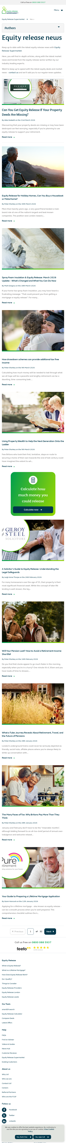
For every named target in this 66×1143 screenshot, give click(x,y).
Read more (7, 137)
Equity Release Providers (12, 988)
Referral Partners (9, 1092)
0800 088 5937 (38, 2)
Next (49, 931)
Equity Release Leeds (10, 997)
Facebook (9, 1110)
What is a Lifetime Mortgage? (13, 970)
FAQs (4, 1035)
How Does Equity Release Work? (15, 975)
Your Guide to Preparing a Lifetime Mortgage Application (31, 896)
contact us (13, 72)
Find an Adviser (8, 1040)
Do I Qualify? (7, 979)
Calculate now (33, 509)
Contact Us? (6, 1083)
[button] (33, 27)
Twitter (8, 1115)
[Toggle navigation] (58, 10)
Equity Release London (11, 992)
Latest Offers (7, 1023)
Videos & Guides (8, 1044)
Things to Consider (9, 983)
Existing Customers (9, 1062)
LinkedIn (9, 1121)
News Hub (6, 1049)
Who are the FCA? (9, 1097)
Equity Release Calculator (12, 1014)
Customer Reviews (9, 1053)
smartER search (8, 1009)
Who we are (7, 1079)
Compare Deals (8, 1018)
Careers (5, 1088)
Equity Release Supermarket (13, 19)
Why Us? (5, 1074)
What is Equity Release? (11, 966)
